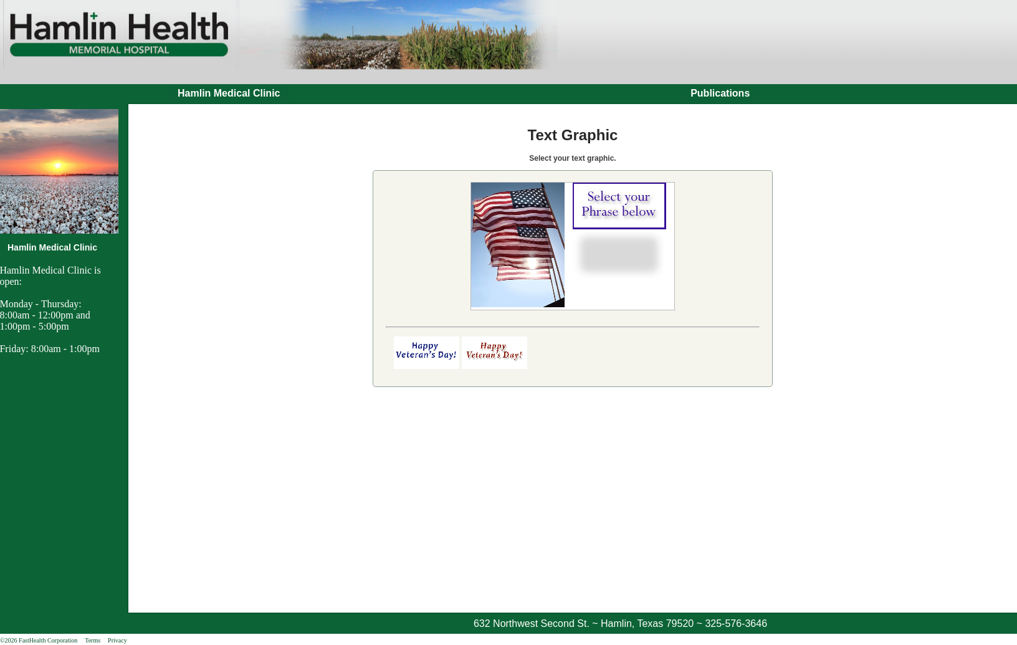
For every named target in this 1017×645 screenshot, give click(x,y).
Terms (92, 640)
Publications (720, 93)
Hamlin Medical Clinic (229, 93)
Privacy (117, 640)
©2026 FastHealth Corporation (38, 640)
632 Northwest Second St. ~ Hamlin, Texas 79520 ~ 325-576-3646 (620, 623)
